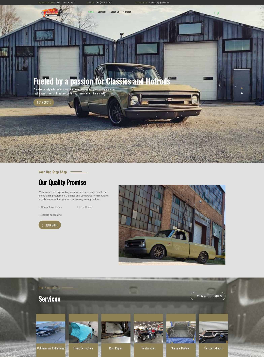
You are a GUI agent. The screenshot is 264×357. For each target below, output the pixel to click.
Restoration (148, 348)
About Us (114, 11)
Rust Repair (115, 348)
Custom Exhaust (213, 348)
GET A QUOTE (44, 102)
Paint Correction (83, 348)
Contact (127, 11)
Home (91, 11)
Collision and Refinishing (50, 348)
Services (102, 11)
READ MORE (51, 225)
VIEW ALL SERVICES (209, 296)
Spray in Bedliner (180, 348)
